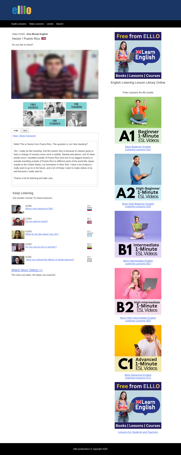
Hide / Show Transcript (24, 136)
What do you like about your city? (42, 234)
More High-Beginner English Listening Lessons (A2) (138, 205)
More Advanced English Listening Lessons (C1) (138, 376)
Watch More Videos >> (27, 270)
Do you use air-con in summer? (41, 247)
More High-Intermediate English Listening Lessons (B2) (138, 319)
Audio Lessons (18, 24)
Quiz (25, 130)
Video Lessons (36, 24)
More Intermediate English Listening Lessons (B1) (138, 262)
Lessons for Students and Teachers (138, 432)
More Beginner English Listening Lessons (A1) (138, 148)
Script (16, 130)
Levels (50, 24)
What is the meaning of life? (39, 208)
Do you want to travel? (36, 221)
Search (59, 24)
